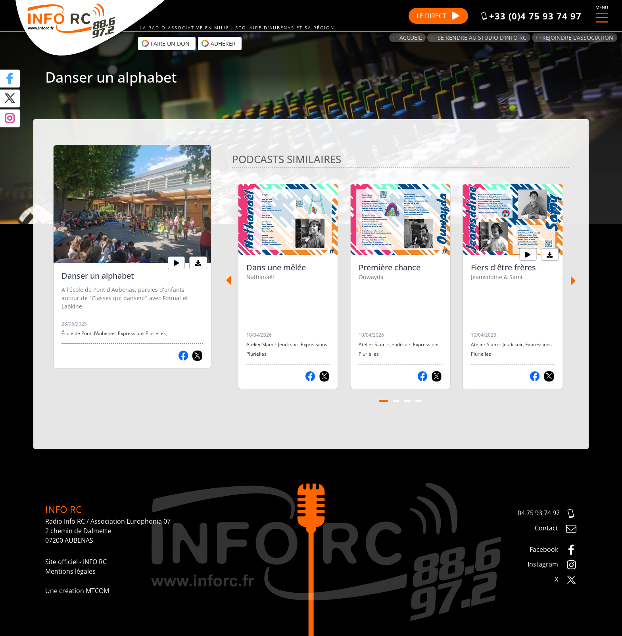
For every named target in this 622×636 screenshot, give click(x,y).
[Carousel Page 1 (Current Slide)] (383, 401)
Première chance (389, 267)
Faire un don (165, 43)
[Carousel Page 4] (418, 401)
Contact (556, 529)
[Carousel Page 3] (407, 401)
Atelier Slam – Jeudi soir (272, 344)
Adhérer (218, 43)
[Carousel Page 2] (396, 401)
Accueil (410, 37)
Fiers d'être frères (503, 267)
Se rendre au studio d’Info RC (482, 37)
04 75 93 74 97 (547, 514)
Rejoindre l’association (577, 37)
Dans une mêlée (276, 267)
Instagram (552, 565)
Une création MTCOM (77, 590)
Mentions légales (70, 571)
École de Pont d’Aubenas (88, 333)
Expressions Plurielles (142, 333)
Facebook (553, 550)
